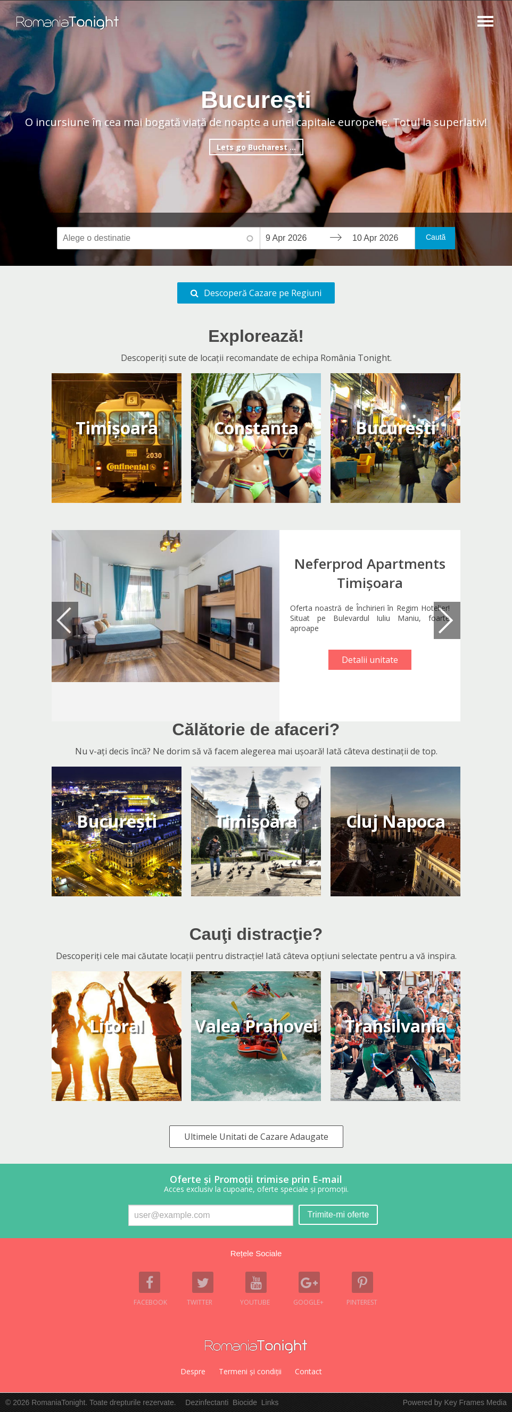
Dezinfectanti (206, 1402)
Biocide (245, 1402)
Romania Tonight (256, 1346)
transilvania (395, 1025)
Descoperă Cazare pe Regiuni (262, 293)
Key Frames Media (475, 1402)
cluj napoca (395, 821)
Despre (192, 1371)
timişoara (256, 821)
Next (447, 620)
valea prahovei (256, 1025)
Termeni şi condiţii (250, 1371)
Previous (65, 620)
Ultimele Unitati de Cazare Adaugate (256, 1136)
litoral (116, 1025)
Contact (308, 1371)
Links (270, 1402)
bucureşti (117, 821)
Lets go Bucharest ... (256, 147)
